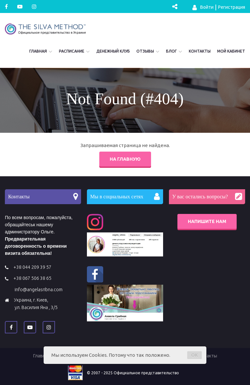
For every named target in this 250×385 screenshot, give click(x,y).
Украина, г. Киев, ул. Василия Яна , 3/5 (36, 303)
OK (194, 355)
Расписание (71, 51)
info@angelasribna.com (38, 289)
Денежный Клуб (113, 51)
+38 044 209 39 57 (32, 267)
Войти (203, 8)
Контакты (200, 51)
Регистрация (231, 7)
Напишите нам (207, 221)
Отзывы (145, 51)
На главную (125, 159)
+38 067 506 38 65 (32, 278)
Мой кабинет (231, 51)
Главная (38, 51)
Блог (171, 51)
